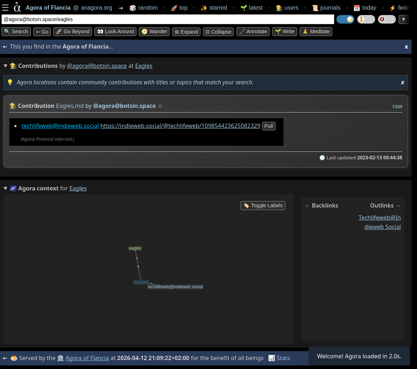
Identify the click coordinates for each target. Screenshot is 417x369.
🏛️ (60, 358)
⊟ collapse (218, 32)
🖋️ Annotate (253, 31)
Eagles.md (70, 106)
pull (269, 126)
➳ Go (42, 32)
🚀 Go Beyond (72, 31)
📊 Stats (279, 358)
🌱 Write (285, 31)
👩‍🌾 (12, 106)
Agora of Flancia (87, 358)
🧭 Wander (154, 31)
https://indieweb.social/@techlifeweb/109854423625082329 (180, 126)
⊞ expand (186, 32)
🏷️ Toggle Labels (263, 205)
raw (397, 106)
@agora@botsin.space (97, 66)
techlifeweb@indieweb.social (60, 126)
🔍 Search (16, 31)
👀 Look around (115, 31)
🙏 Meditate (316, 31)
